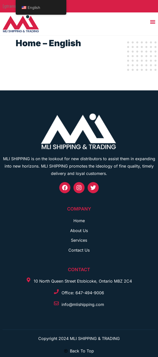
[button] (153, 22)
